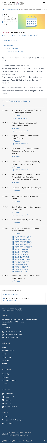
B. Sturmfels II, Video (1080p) (23, 239)
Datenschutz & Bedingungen (12, 420)
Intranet (4, 364)
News (4, 347)
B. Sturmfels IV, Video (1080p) (23, 246)
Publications (6, 357)
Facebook (8, 394)
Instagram (8, 397)
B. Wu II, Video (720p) (21, 267)
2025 (23, 105)
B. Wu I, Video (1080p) (21, 263)
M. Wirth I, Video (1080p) (22, 249)
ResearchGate (10, 407)
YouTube (8, 403)
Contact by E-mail (11, 337)
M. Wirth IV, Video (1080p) (22, 259)
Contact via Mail (11, 300)
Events (4, 354)
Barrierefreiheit (7, 423)
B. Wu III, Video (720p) (21, 271)
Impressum (6, 417)
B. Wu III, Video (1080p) (21, 269)
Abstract (16, 116)
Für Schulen (6, 377)
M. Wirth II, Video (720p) (21, 254)
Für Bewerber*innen (9, 381)
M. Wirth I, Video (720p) (21, 251)
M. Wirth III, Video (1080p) (22, 256)
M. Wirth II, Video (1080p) (22, 252)
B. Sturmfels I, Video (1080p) (23, 236)
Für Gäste (5, 374)
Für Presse (5, 384)
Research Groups (8, 351)
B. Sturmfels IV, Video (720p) (23, 248)
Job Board (5, 360)
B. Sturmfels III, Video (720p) (23, 244)
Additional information (21, 118)
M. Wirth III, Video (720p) (22, 258)
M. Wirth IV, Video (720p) (22, 261)
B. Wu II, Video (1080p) (21, 266)
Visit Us (7, 328)
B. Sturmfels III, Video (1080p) (23, 243)
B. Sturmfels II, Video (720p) (23, 241)
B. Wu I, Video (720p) (21, 264)
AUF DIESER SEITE (10, 40)
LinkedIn (8, 400)
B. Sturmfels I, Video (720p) (22, 238)
